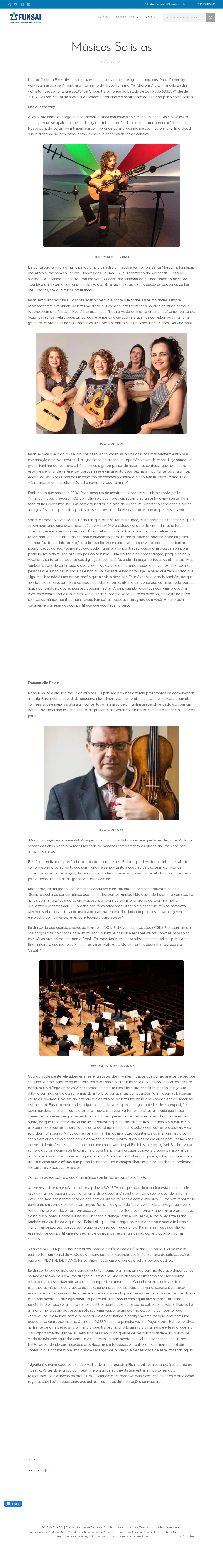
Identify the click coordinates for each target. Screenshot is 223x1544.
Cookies (188, 1536)
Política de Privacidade (127, 1536)
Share (13, 1503)
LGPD (147, 1536)
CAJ (34, 1459)
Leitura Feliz (36, 1470)
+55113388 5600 (205, 4)
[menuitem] (106, 17)
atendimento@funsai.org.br (168, 4)
